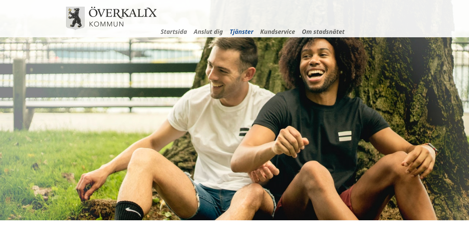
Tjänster (241, 31)
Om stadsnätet (323, 31)
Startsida (174, 31)
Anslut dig (208, 31)
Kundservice (277, 31)
